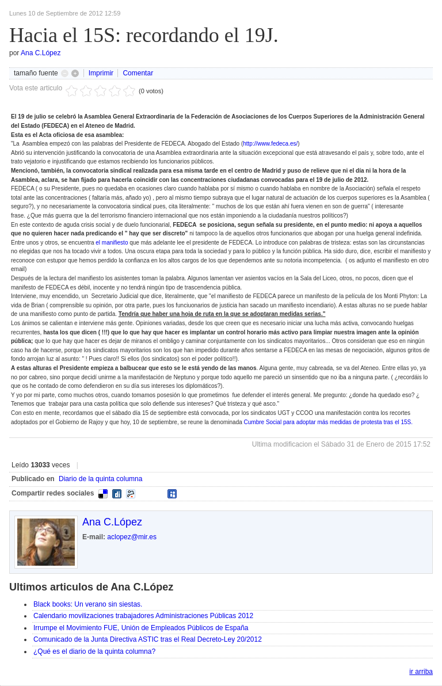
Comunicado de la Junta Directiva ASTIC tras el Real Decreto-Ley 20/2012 (147, 639)
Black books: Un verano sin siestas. (87, 604)
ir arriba (421, 672)
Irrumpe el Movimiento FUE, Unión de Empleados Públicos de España (141, 628)
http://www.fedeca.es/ (270, 143)
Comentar (138, 73)
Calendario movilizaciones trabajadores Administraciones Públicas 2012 (143, 616)
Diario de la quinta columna (100, 479)
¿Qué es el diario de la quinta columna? (94, 651)
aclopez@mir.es (132, 537)
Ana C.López (40, 53)
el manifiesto (111, 242)
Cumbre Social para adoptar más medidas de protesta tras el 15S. (328, 422)
